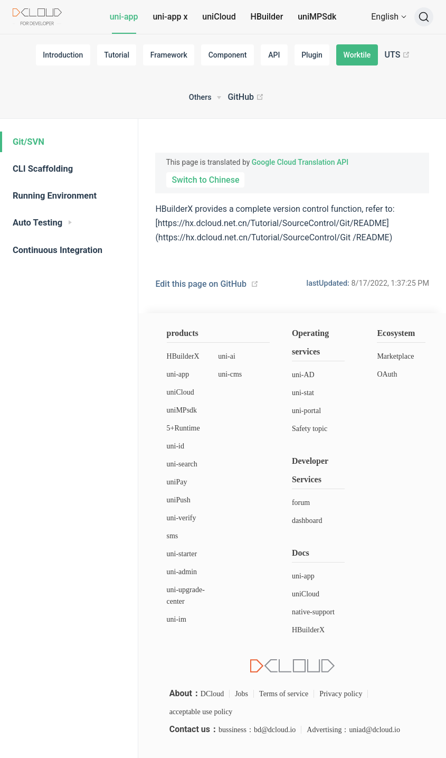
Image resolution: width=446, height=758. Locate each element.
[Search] (423, 16)
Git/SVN (28, 142)
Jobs (241, 694)
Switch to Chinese (205, 180)
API (274, 55)
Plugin (311, 55)
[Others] (205, 98)
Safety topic (309, 429)
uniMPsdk (182, 410)
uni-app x (170, 17)
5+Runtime (183, 428)
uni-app (124, 17)
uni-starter (182, 554)
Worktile (357, 55)
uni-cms (230, 374)
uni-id (175, 446)
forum (301, 503)
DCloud (212, 694)
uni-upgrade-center (186, 595)
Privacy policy (340, 694)
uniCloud (218, 17)
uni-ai (226, 356)
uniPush (179, 500)
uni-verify (181, 518)
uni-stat (303, 393)
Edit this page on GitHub (200, 284)
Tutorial (116, 55)
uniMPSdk (317, 17)
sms (172, 536)
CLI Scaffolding (43, 169)
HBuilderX (183, 356)
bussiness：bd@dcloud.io (257, 730)
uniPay (177, 482)
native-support (313, 612)
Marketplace (395, 356)
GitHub (245, 97)
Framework (168, 55)
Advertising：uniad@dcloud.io (353, 730)
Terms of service (283, 694)
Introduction (63, 55)
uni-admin (182, 572)
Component (227, 55)
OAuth (387, 374)
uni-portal (306, 411)
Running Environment (55, 196)
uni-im (176, 619)
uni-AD (303, 375)
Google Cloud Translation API (300, 162)
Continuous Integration (57, 250)
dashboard (307, 521)
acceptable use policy (201, 712)
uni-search (182, 464)
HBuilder (267, 17)
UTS (398, 55)
